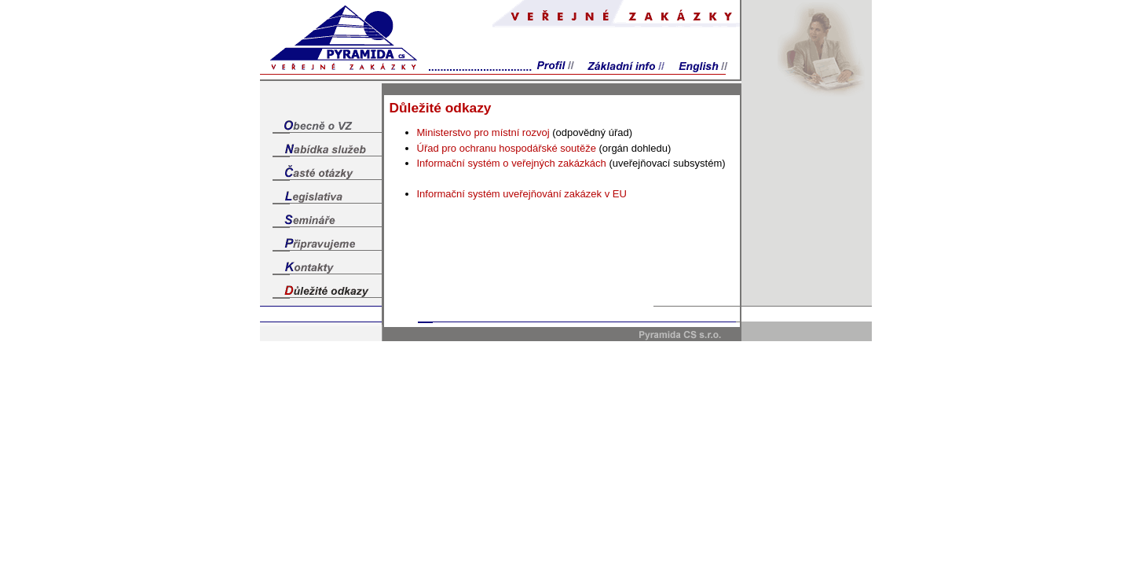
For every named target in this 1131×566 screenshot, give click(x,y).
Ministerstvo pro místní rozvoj (483, 132)
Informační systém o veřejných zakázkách (511, 163)
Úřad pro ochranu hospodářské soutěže (506, 148)
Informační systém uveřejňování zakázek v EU (522, 194)
